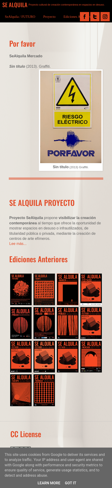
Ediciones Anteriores (78, 16)
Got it (70, 483)
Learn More (49, 483)
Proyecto (49, 16)
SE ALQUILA (14, 4)
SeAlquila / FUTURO (20, 16)
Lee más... (18, 244)
